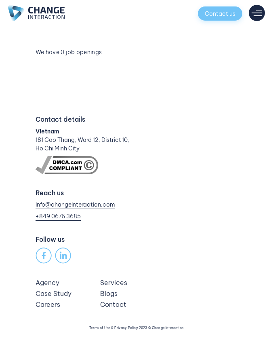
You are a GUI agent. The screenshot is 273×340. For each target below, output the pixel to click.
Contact (113, 304)
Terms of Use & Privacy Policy (113, 328)
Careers (48, 304)
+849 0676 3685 (58, 216)
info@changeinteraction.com (75, 204)
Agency (47, 283)
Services (113, 283)
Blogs (109, 293)
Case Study (53, 293)
